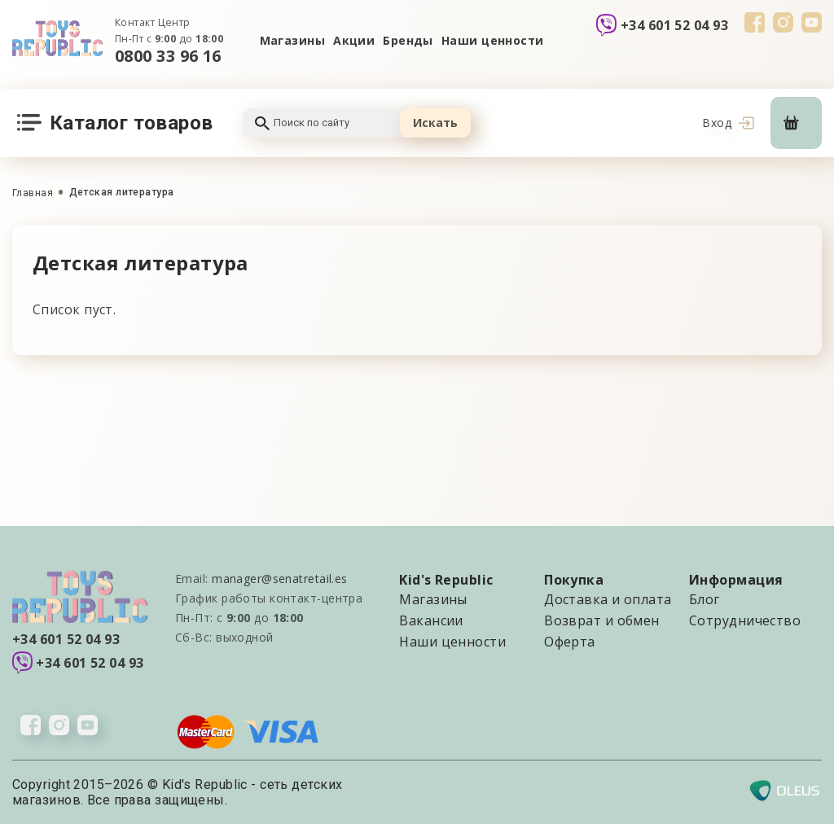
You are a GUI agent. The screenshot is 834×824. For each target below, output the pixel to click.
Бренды (408, 40)
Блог (704, 599)
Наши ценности (492, 40)
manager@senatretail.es (280, 578)
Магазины (293, 40)
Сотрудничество (745, 620)
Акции (354, 40)
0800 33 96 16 (168, 56)
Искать (435, 122)
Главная (32, 193)
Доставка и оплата (607, 599)
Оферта (569, 642)
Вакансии (431, 620)
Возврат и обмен (602, 620)
